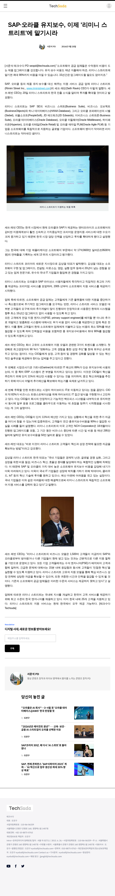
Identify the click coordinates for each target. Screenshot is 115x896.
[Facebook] (15, 866)
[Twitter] (22, 866)
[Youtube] (8, 866)
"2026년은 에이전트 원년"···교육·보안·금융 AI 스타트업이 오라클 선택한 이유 (43, 728)
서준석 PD (51, 46)
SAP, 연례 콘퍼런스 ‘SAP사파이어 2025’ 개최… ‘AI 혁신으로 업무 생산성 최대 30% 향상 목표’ (44, 767)
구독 (12, 648)
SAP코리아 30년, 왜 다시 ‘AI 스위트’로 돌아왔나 (43, 747)
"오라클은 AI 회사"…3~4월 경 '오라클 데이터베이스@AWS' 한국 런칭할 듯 (44, 709)
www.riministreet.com (38, 88)
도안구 (27, 718)
